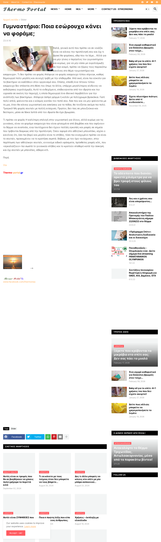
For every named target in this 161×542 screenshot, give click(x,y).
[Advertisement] (57, 222)
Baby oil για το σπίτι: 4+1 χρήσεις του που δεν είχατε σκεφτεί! (142, 64)
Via (5, 165)
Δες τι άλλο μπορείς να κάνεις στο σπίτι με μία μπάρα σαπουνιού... (87, 479)
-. (13, 278)
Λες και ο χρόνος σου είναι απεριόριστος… (140, 200)
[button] (147, 9)
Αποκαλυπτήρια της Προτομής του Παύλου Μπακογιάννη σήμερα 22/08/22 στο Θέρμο (141, 217)
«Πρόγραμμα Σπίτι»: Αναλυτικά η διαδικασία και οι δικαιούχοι (142, 234)
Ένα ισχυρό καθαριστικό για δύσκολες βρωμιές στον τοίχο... (142, 47)
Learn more (30, 526)
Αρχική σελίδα (10, 20)
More (91, 9)
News (54, 9)
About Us (15, 2)
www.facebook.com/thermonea (55, 320)
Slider (24, 20)
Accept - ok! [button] (15, 533)
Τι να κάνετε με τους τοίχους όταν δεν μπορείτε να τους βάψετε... (54, 479)
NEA (78, 9)
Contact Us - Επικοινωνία (33, 2)
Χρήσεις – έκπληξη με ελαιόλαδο (87, 519)
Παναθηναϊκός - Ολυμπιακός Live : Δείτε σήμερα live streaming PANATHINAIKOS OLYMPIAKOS (142, 254)
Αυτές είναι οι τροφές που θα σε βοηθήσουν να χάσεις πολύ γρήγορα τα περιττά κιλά (18, 480)
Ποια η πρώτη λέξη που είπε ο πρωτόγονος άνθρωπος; (54, 519)
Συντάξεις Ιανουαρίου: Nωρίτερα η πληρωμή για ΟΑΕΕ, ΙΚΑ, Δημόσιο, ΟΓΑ (143, 273)
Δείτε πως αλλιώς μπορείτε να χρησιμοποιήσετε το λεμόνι (140, 81)
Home (5, 2)
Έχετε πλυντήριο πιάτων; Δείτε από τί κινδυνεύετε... (143, 99)
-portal (13, 172)
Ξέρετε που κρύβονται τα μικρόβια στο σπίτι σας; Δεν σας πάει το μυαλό (143, 31)
